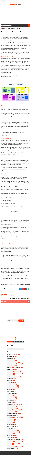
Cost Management (10, 358)
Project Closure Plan (10, 382)
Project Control (10, 389)
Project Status (18, 441)
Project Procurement (10, 424)
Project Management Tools (11, 415)
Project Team (9, 443)
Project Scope (18, 439)
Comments (21, 341)
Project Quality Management (12, 430)
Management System (10, 369)
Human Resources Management (12, 362)
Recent (9, 341)
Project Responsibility (11, 437)
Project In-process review (11, 408)
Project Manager (10, 417)
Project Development (10, 397)
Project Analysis (10, 373)
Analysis (15, 354)
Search (21, 320)
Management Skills (18, 367)
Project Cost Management (7, 28)
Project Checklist (10, 378)
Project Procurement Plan (11, 426)
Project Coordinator (10, 391)
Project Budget (18, 373)
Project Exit (18, 404)
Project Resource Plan (11, 435)
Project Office (18, 417)
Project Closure (10, 380)
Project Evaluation (10, 402)
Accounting (9, 354)
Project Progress (10, 428)
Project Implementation (11, 406)
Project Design (9, 395)
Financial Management (10, 360)
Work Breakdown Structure (11, 448)
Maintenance (9, 367)
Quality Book (15, 339)
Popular (15, 341)
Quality (16, 443)
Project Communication (11, 384)
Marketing (17, 371)
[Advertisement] (15, 16)
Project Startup (10, 441)
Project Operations (10, 419)
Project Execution (10, 404)
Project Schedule (10, 439)
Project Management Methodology (13, 413)
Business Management (10, 356)
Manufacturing (9, 371)
